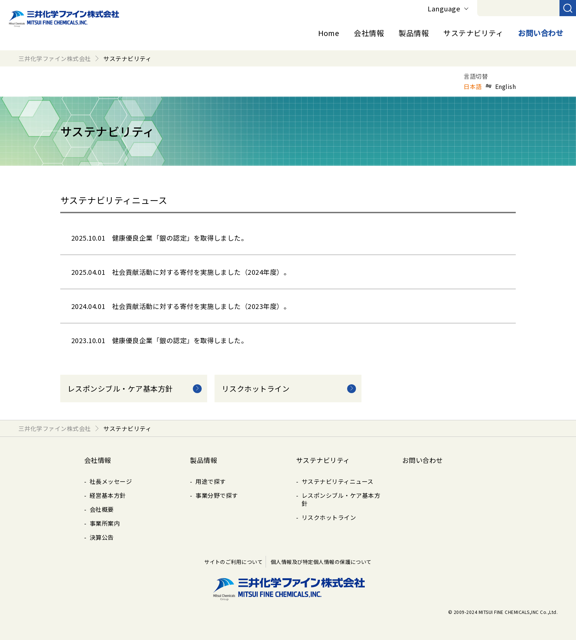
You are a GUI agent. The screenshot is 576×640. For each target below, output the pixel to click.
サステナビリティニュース (338, 481)
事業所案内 (105, 523)
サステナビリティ (473, 33)
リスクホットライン (329, 517)
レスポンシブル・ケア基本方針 (341, 499)
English (505, 86)
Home (328, 33)
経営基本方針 (108, 495)
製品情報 (414, 33)
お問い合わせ (540, 33)
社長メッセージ (111, 481)
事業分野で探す (216, 495)
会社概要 (102, 509)
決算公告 (102, 537)
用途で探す (210, 481)
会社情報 (369, 33)
